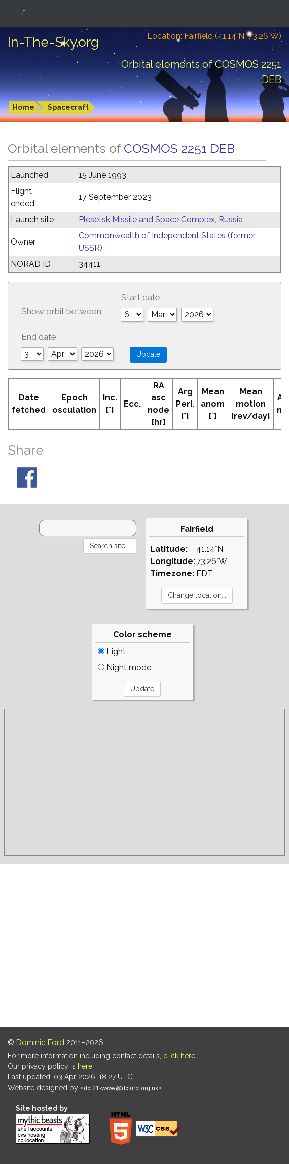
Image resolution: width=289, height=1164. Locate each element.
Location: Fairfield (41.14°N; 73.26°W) (214, 36)
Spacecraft (68, 107)
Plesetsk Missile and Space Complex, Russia (161, 219)
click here (179, 1056)
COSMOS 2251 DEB (179, 148)
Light (112, 651)
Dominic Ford (40, 1042)
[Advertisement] (144, 782)
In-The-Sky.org (53, 42)
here (85, 1066)
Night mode (124, 667)
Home (23, 107)
